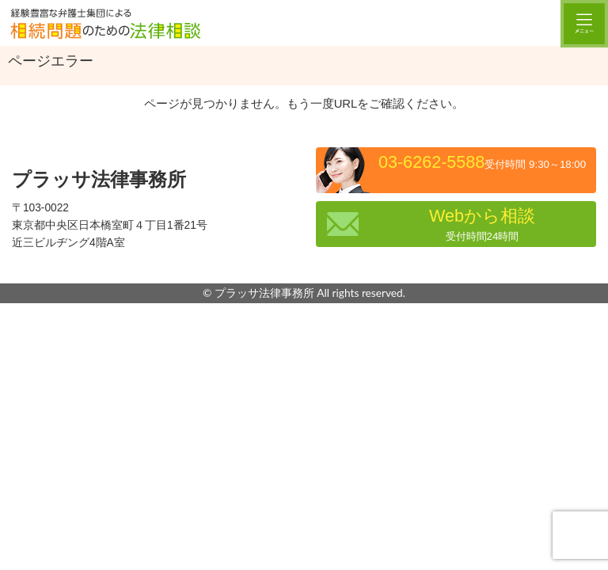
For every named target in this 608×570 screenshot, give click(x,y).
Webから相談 (482, 224)
